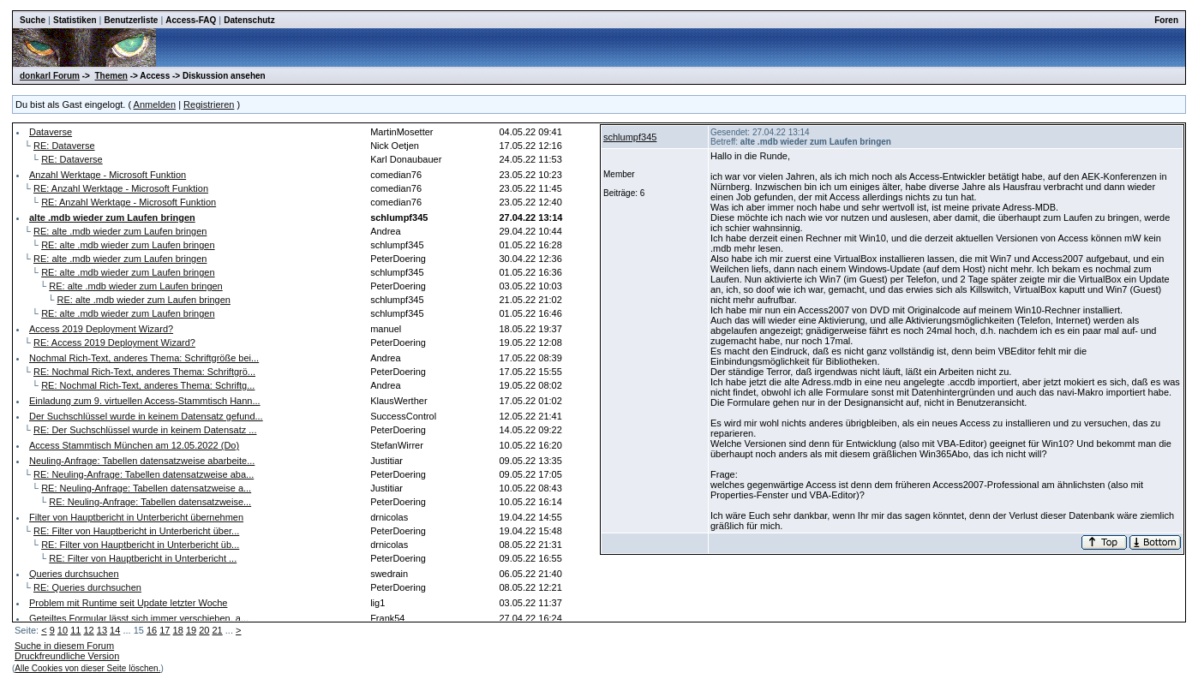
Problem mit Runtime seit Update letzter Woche (128, 603)
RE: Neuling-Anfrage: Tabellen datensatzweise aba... (143, 474)
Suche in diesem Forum (64, 645)
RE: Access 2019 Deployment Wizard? (114, 342)
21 (218, 630)
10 (62, 630)
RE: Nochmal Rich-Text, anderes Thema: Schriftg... (148, 385)
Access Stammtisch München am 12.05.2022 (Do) (134, 445)
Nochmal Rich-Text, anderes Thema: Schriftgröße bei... (144, 358)
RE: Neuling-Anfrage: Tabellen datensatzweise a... (146, 488)
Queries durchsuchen (74, 574)
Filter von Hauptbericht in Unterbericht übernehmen (136, 517)
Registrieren (208, 104)
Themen (111, 75)
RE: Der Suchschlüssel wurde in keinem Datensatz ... (144, 430)
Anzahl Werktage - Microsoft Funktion (107, 175)
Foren (1166, 20)
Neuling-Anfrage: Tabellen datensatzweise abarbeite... (142, 461)
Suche (32, 20)
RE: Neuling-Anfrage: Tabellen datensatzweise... (150, 502)
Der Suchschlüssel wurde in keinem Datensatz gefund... (146, 416)
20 (204, 630)
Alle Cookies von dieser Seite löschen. (87, 668)
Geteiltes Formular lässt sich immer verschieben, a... (139, 618)
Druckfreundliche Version (67, 656)
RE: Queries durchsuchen (87, 587)
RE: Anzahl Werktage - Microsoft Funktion (120, 188)
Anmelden (155, 104)
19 (191, 630)
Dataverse (50, 132)
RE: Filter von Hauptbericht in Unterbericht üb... (140, 544)
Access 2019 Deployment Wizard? (101, 329)
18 (178, 630)
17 (164, 630)
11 (75, 630)
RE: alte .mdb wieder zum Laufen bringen (120, 231)
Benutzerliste (132, 20)
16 (152, 630)
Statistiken (75, 20)
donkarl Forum (50, 75)
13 (102, 630)
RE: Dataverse (64, 145)
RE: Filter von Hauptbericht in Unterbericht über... (136, 531)
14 (115, 630)
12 (88, 630)
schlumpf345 (629, 137)
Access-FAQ (190, 20)
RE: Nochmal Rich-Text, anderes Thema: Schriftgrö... (144, 371)
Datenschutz (249, 20)
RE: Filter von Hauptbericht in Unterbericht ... (143, 558)
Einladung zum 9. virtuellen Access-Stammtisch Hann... (145, 401)
